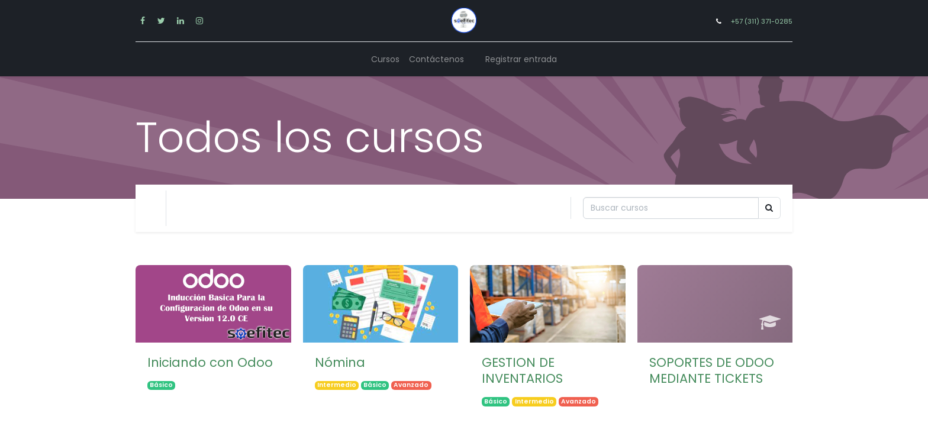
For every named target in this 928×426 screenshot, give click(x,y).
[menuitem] (385, 59)
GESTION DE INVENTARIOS (522, 370)
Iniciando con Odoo (210, 362)
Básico (161, 385)
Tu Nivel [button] (198, 208)
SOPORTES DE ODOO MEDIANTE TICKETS (711, 370)
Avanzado (411, 385)
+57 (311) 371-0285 (761, 21)
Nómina (340, 362)
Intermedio (336, 385)
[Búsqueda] (671, 208)
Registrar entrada (521, 59)
